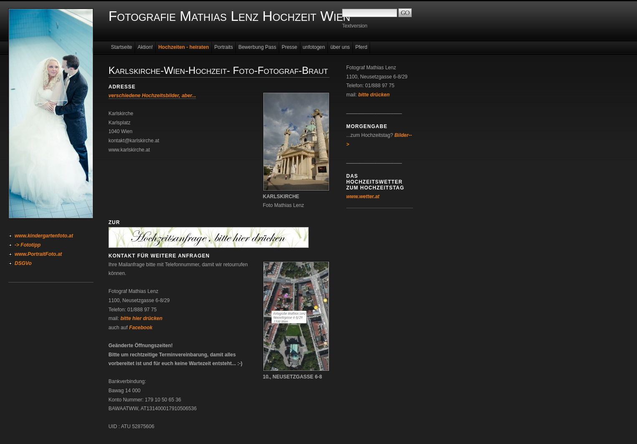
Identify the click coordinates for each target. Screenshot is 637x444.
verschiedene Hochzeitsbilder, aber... (152, 95)
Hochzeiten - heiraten (183, 47)
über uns (340, 47)
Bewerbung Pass (257, 47)
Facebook (140, 327)
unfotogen (314, 47)
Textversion (355, 26)
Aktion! (145, 47)
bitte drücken (374, 95)
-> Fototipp (27, 245)
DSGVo (23, 263)
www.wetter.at (363, 196)
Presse (289, 47)
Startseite (121, 47)
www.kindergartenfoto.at (44, 236)
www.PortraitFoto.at (38, 254)
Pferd (361, 47)
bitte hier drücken (142, 318)
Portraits (223, 47)
